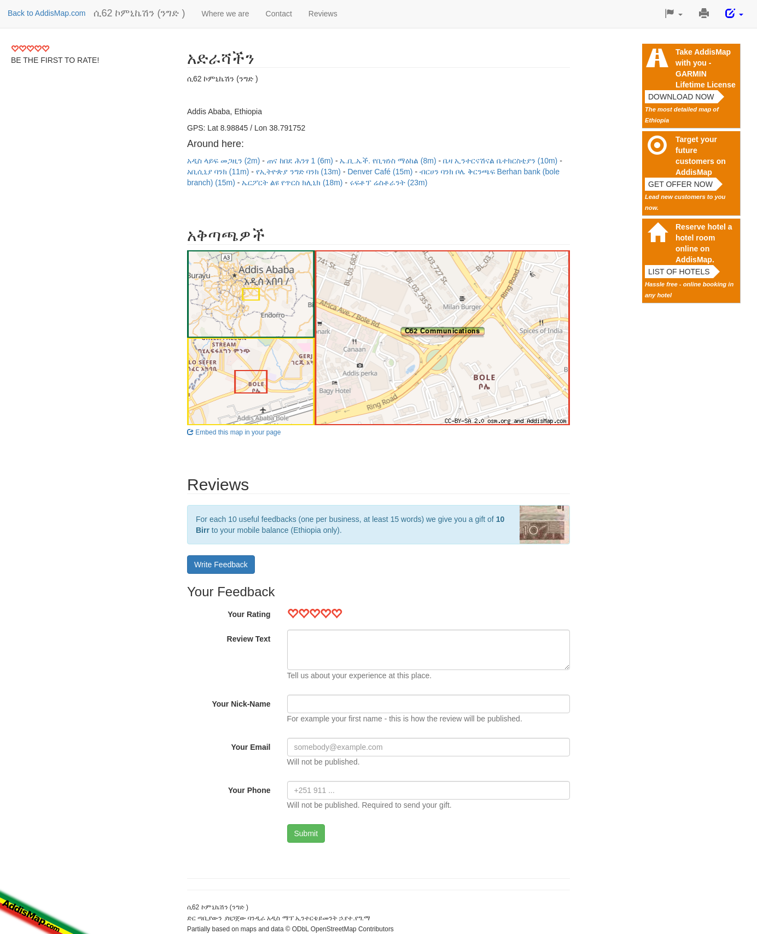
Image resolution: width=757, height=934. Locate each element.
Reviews (322, 13)
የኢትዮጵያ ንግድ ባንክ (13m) (299, 171)
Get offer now (680, 184)
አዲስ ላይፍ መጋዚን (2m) (224, 160)
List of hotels (679, 271)
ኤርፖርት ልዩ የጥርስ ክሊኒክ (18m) (293, 182)
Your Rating (249, 614)
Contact (279, 13)
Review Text (249, 639)
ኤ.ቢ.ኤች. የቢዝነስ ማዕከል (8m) (389, 160)
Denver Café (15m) (381, 171)
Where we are (225, 13)
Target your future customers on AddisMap (701, 156)
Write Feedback (221, 564)
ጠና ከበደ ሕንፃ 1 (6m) (301, 160)
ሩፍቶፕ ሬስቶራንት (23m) (388, 182)
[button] (673, 14)
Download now (681, 96)
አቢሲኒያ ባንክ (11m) (219, 171)
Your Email (250, 747)
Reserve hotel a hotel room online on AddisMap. (704, 243)
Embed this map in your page (234, 432)
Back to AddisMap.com (46, 13)
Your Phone (249, 790)
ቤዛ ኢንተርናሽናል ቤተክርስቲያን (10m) (501, 160)
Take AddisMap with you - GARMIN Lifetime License (706, 68)
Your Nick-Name (241, 704)
